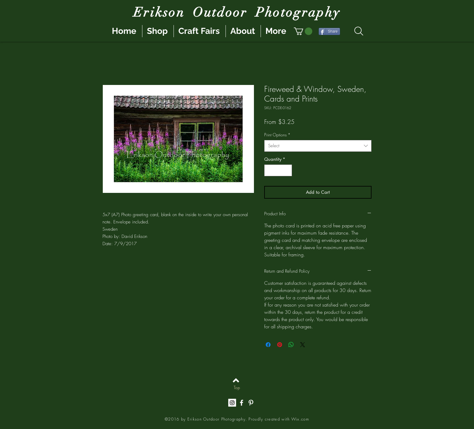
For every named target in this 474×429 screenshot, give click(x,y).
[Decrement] (269, 170)
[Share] (329, 31)
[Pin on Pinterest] (279, 344)
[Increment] (287, 170)
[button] (303, 31)
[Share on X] (302, 344)
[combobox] (318, 146)
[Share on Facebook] (268, 344)
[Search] (359, 31)
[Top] (237, 388)
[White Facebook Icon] (241, 403)
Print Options (277, 135)
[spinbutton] (278, 170)
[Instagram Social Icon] (232, 403)
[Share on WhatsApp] (291, 344)
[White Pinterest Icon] (251, 403)
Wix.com (300, 419)
